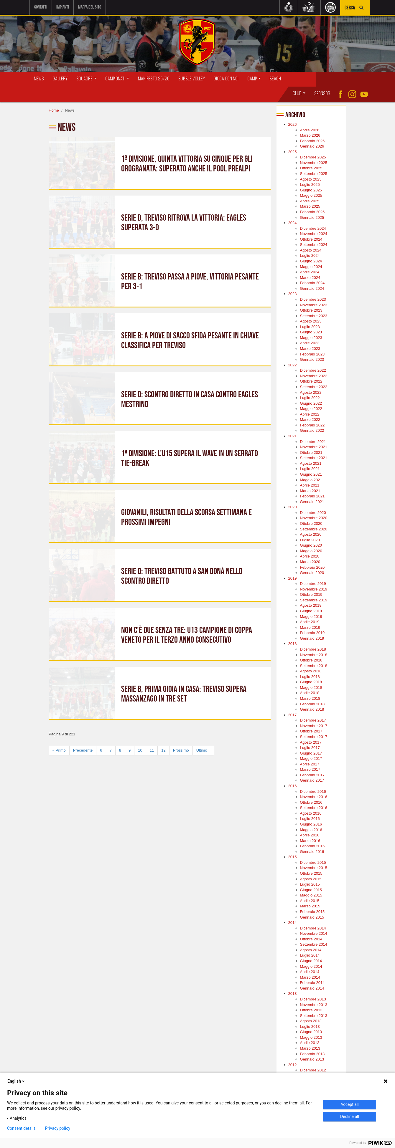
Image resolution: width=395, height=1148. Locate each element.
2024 (292, 223)
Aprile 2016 (310, 835)
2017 (292, 715)
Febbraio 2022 (312, 425)
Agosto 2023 (311, 321)
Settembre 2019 (313, 600)
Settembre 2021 (313, 458)
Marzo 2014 (310, 977)
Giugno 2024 (311, 261)
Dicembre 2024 (313, 228)
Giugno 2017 (311, 753)
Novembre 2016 (313, 797)
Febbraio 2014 (312, 982)
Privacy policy (57, 1128)
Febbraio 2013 (312, 1054)
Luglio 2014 (310, 955)
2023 (292, 294)
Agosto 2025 (311, 179)
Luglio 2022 (310, 398)
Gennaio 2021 (312, 501)
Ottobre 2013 (311, 1010)
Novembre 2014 (313, 933)
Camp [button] (254, 79)
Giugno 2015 (311, 890)
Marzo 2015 (310, 906)
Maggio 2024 (311, 266)
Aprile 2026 (310, 130)
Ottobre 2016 (311, 802)
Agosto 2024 (311, 250)
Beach (275, 79)
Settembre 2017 (313, 737)
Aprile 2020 (310, 556)
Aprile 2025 (310, 201)
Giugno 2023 (311, 332)
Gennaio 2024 (312, 288)
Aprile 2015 (310, 901)
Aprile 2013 (310, 1043)
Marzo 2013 (310, 1048)
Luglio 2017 (310, 747)
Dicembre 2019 (313, 583)
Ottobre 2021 (311, 452)
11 (152, 750)
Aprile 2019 (310, 622)
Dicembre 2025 (313, 157)
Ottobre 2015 (311, 873)
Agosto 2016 (311, 813)
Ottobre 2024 (311, 239)
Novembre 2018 (313, 655)
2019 (292, 578)
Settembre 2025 (313, 173)
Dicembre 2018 (313, 649)
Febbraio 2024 (312, 283)
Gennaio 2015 (312, 917)
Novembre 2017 (313, 726)
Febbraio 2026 (312, 141)
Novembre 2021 (313, 447)
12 (163, 750)
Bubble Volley (191, 79)
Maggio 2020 (311, 551)
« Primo (59, 750)
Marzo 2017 (310, 769)
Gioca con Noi (226, 79)
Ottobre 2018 (311, 660)
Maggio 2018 (311, 687)
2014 (292, 922)
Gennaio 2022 (312, 430)
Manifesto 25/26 (153, 79)
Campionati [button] (117, 79)
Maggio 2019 (311, 616)
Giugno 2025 (311, 190)
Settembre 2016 (313, 807)
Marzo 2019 (310, 627)
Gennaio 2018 (312, 709)
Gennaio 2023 (312, 359)
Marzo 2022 (310, 419)
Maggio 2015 (311, 895)
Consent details (21, 1128)
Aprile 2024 (310, 272)
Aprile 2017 (310, 764)
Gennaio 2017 (312, 780)
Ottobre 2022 (311, 381)
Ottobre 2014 (311, 939)
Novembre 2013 (313, 1005)
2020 (292, 507)
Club (299, 94)
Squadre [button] (86, 79)
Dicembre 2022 (313, 370)
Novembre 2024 (313, 233)
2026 (292, 124)
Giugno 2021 (311, 474)
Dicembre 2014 (313, 928)
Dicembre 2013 (313, 999)
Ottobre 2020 (311, 523)
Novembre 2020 (313, 518)
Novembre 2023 (313, 305)
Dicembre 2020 (313, 512)
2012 (292, 1065)
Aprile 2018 (310, 693)
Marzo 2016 (310, 840)
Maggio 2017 (311, 758)
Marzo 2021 (310, 491)
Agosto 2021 (311, 463)
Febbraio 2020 (312, 567)
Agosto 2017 (311, 742)
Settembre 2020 (313, 529)
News (39, 79)
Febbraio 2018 (312, 704)
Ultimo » (203, 750)
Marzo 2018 (310, 698)
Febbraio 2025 (312, 212)
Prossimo (181, 750)
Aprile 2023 (310, 343)
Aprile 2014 (310, 972)
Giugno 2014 (311, 961)
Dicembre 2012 (313, 1070)
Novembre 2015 (313, 868)
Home (54, 110)
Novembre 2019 (313, 589)
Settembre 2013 (313, 1015)
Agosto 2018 (311, 671)
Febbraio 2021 (312, 496)
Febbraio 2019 (312, 633)
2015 (292, 857)
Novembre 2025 (313, 163)
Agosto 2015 (311, 879)
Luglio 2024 (310, 255)
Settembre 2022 (313, 387)
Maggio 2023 (311, 337)
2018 (292, 643)
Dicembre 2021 (313, 441)
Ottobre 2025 (311, 168)
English (16, 1081)
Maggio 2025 (311, 195)
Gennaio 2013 (312, 1059)
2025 (292, 152)
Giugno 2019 (311, 611)
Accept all (349, 1104)
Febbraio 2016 (312, 846)
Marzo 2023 (310, 348)
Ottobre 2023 (311, 310)
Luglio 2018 (310, 676)
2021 (292, 436)
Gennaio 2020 (312, 572)
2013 (292, 993)
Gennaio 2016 (312, 851)
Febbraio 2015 (312, 911)
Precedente (83, 750)
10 (140, 750)
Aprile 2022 (310, 414)
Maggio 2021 (311, 480)
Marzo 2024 (310, 277)
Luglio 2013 (310, 1026)
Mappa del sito (89, 7)
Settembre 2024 (313, 244)
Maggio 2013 (311, 1037)
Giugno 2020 (311, 545)
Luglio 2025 (310, 184)
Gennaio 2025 (312, 217)
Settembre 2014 (313, 944)
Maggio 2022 (311, 408)
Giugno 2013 (311, 1032)
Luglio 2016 (310, 818)
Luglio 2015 (310, 884)
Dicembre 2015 (313, 862)
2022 (292, 365)
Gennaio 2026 (312, 146)
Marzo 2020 (310, 562)
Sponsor (322, 94)
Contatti (40, 7)
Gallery (60, 79)
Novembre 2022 (313, 376)
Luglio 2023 (310, 327)
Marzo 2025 (310, 206)
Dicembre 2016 (313, 791)
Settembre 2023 (313, 316)
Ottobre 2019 (311, 594)
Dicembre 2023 (313, 299)
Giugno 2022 (311, 403)
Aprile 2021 (310, 485)
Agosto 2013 (311, 1021)
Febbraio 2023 (312, 354)
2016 (292, 786)
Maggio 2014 (311, 966)
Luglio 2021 (310, 469)
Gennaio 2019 (312, 638)
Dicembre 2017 (313, 720)
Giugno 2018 (311, 682)
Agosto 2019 (311, 605)
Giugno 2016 (311, 824)
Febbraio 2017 (312, 775)
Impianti (62, 7)
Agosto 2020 (311, 534)
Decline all (349, 1116)
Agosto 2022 (311, 392)
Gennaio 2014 (312, 988)
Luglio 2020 (310, 540)
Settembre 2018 (313, 666)
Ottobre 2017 (311, 731)
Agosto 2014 (311, 950)
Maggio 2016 (311, 830)
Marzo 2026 (310, 135)
